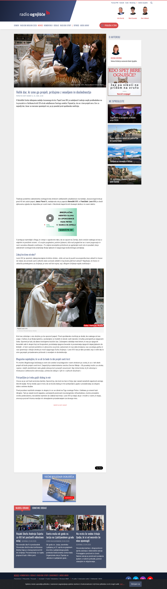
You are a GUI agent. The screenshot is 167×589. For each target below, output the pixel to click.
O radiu (74, 579)
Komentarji (48, 25)
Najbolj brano (22, 508)
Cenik (126, 2)
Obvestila (26, 579)
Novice (40, 25)
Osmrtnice (17, 579)
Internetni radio (83, 579)
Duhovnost (53, 575)
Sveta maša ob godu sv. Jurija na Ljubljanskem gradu (60, 535)
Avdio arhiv (84, 25)
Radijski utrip (65, 25)
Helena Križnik (116, 58)
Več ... (122, 584)
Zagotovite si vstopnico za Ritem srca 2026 (123, 119)
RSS (100, 579)
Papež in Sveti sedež (23, 96)
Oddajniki (94, 579)
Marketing (132, 2)
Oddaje (56, 25)
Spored (76, 25)
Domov (16, 25)
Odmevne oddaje (39, 508)
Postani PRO (114, 2)
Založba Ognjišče (143, 2)
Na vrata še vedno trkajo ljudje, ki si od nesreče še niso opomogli (88, 537)
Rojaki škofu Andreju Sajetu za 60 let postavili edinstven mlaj (30, 537)
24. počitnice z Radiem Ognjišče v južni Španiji (123, 180)
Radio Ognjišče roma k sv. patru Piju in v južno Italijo (124, 139)
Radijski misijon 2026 (28, 25)
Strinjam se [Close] (135, 584)
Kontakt (122, 2)
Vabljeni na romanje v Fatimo (121, 161)
